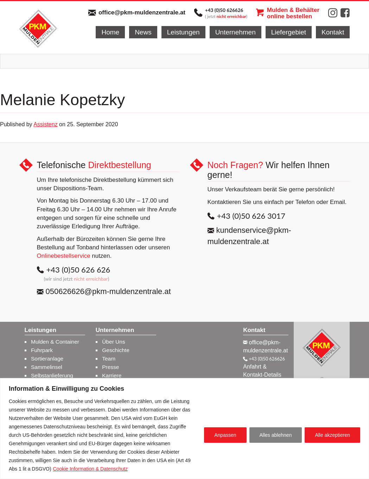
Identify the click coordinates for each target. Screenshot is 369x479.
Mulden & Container (55, 342)
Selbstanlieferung (52, 375)
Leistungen (183, 32)
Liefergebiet (288, 32)
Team (108, 359)
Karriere (111, 375)
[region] (184, 428)
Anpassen (225, 435)
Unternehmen (235, 32)
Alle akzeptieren (332, 435)
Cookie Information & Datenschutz (90, 469)
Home (110, 32)
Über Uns (113, 342)
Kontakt (333, 32)
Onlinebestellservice (63, 256)
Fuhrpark (42, 350)
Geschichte (115, 350)
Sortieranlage (47, 359)
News (143, 32)
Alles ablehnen (276, 435)
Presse (110, 367)
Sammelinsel (46, 367)
